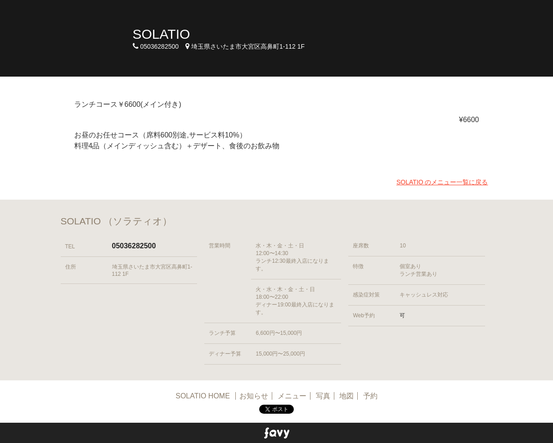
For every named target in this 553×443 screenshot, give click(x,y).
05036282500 (134, 246)
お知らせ (253, 396)
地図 (346, 396)
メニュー (292, 396)
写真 (323, 396)
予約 (370, 396)
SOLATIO (161, 34)
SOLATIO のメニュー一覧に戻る (442, 182)
